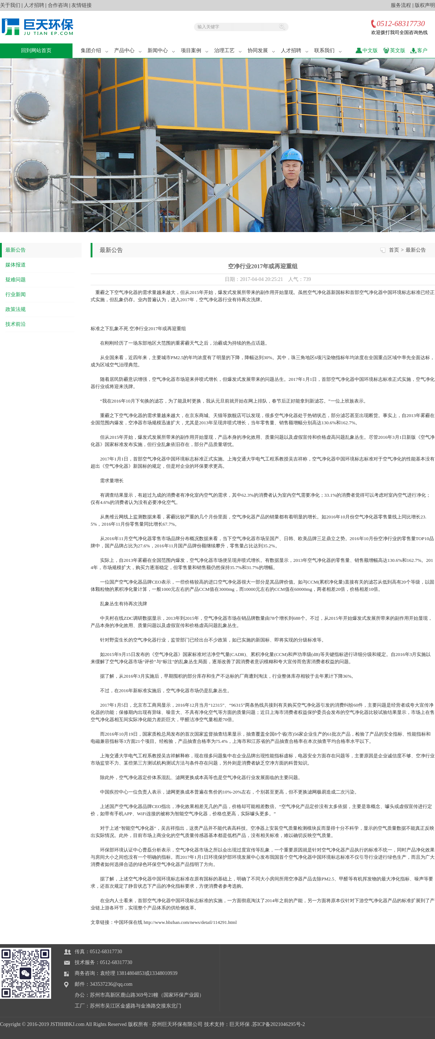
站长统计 (425, 1035)
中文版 (370, 50)
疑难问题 (15, 279)
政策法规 (15, 309)
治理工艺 (228, 50)
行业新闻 (15, 294)
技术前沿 (15, 324)
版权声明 (425, 5)
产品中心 (128, 50)
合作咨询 (58, 5)
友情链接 (81, 5)
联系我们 (328, 50)
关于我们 (10, 5)
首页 (394, 250)
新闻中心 (162, 50)
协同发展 (262, 50)
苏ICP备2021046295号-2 (278, 1024)
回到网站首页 (36, 50)
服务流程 (401, 5)
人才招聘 (34, 5)
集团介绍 (95, 50)
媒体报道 (15, 265)
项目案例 (195, 50)
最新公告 (15, 250)
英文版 (397, 50)
